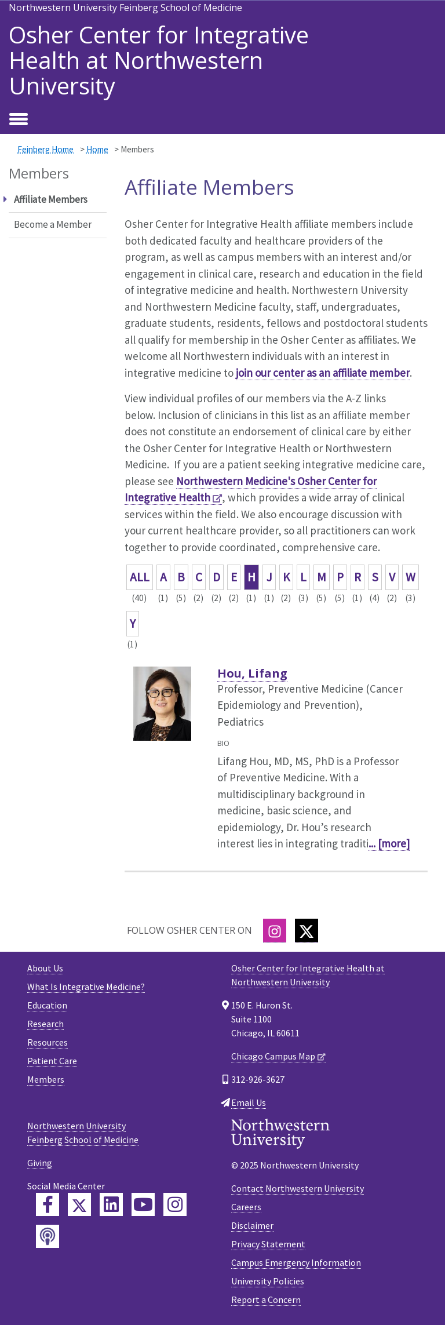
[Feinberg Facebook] (47, 1204)
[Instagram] (274, 930)
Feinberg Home (45, 149)
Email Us (248, 1102)
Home (97, 149)
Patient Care (52, 1060)
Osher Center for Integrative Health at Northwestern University (159, 60)
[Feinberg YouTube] (143, 1204)
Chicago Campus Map (273, 1056)
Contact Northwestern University (297, 1188)
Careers (246, 1207)
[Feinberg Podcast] (47, 1236)
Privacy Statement (268, 1244)
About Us (45, 968)
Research (45, 1023)
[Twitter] (306, 930)
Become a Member (53, 224)
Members (45, 1079)
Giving (39, 1163)
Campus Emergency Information (296, 1262)
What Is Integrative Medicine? (86, 986)
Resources (47, 1042)
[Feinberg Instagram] (175, 1204)
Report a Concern (266, 1299)
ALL (139, 577)
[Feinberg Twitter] (79, 1204)
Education (47, 1005)
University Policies (267, 1281)
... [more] (389, 843)
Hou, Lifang (252, 673)
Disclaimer (252, 1225)
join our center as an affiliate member (323, 373)
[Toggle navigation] (18, 120)
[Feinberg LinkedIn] (111, 1204)
